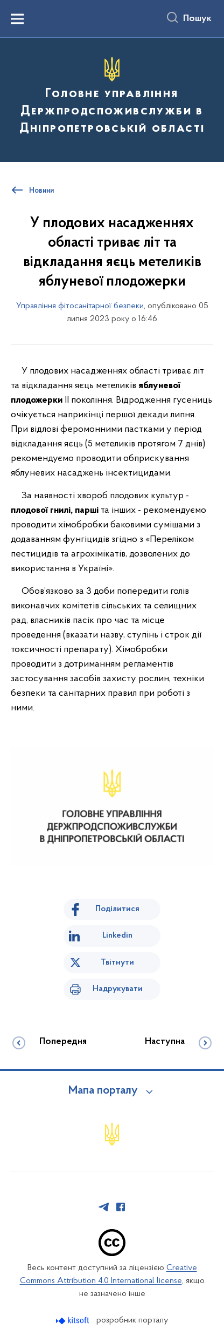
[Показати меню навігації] (17, 19)
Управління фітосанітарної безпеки (80, 306)
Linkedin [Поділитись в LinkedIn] (117, 935)
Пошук (197, 19)
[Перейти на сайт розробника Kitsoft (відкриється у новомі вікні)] (73, 1321)
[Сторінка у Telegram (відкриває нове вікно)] (103, 1206)
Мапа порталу (103, 1091)
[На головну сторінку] (112, 98)
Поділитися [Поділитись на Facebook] (117, 909)
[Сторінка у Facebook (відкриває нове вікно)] (120, 1206)
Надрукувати (118, 989)
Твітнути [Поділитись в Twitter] (117, 962)
